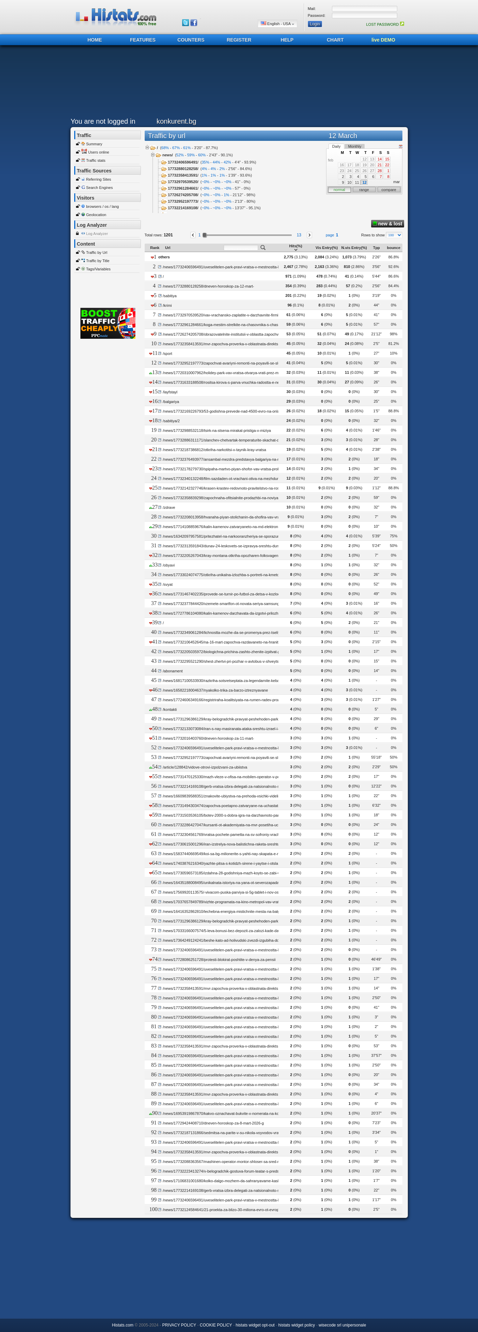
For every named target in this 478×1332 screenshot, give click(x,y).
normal (339, 190)
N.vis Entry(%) (354, 248)
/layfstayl (170, 392)
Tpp (376, 248)
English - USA (277, 23)
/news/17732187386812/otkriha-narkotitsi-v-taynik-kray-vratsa (214, 450)
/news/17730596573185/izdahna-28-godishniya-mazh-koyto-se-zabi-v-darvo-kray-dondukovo (240, 873)
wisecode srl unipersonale (342, 1325)
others (164, 257)
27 (372, 171)
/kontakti (170, 709)
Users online (98, 152)
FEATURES (142, 40)
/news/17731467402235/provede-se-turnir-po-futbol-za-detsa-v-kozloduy (223, 594)
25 (357, 171)
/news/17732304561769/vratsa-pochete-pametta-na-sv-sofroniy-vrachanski (225, 834)
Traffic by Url (97, 252)
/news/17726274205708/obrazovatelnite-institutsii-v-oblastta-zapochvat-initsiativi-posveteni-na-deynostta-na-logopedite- (263, 334)
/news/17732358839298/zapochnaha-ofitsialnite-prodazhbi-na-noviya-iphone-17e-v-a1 (235, 498)
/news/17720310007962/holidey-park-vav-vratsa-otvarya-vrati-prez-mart (223, 373)
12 (365, 159)
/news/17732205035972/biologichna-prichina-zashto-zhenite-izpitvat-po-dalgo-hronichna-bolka (242, 652)
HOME (95, 40)
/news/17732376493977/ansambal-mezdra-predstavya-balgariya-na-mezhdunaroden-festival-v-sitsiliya (248, 459)
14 (380, 159)
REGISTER (239, 40)
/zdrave (169, 507)
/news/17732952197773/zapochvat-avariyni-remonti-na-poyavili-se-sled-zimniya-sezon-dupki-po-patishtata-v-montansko (263, 363)
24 (349, 171)
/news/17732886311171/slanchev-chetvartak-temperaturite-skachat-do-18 (224, 440)
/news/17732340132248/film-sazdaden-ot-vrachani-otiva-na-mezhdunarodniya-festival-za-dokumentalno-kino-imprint (260, 479)
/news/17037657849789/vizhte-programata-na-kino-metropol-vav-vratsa (223, 902)
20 (372, 165)
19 (365, 165)
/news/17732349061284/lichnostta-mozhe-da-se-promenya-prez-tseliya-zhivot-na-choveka (238, 632)
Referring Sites (98, 179)
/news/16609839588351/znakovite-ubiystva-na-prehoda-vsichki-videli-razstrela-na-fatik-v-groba (242, 796)
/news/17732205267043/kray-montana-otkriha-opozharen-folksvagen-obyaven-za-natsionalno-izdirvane (249, 555)
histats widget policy (296, 1325)
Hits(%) (295, 247)
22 (387, 165)
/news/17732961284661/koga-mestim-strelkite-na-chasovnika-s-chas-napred (227, 325)
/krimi (167, 305)
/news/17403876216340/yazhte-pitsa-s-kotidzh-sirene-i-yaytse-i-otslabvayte (226, 863)
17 (349, 165)
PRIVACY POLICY (179, 1325)
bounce (393, 248)
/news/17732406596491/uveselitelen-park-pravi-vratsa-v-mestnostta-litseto (225, 267)
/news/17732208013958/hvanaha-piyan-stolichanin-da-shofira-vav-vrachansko (228, 517)
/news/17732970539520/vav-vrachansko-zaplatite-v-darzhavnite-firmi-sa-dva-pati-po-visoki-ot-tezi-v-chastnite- (255, 315)
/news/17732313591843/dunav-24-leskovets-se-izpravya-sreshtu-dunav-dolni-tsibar (232, 546)
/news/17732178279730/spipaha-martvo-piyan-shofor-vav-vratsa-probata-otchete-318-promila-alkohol (248, 469)
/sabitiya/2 (171, 421)
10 (349, 182)
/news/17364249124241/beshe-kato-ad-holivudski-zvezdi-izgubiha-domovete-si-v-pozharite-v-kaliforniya (249, 940)
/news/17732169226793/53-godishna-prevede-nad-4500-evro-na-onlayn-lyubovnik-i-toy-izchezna (244, 411)
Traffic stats (95, 160)
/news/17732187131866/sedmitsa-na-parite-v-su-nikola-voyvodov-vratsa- (224, 1133)
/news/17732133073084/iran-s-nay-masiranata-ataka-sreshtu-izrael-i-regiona (227, 729)
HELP (287, 40)
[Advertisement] (237, 83)
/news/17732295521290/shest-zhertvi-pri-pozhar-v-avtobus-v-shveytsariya (225, 661)
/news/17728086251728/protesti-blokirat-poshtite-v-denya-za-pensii (219, 960)
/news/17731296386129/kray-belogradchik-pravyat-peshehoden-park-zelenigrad (230, 719)
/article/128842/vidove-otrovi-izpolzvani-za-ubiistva (205, 767)
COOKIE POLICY (216, 1325)
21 (380, 165)
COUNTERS (190, 40)
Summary (94, 144)
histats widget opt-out (255, 1325)
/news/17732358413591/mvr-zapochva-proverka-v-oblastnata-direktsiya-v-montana (232, 344)
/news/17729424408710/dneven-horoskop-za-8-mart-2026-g (213, 1123)
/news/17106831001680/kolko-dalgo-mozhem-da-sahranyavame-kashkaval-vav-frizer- (235, 1181)
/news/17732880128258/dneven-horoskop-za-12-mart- (208, 286)
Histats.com (123, 1325)
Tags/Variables (98, 269)
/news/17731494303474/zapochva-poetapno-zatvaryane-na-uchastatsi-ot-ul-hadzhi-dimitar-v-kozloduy (248, 806)
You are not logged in (103, 121)
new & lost (387, 223)
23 (342, 171)
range (364, 190)
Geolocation (96, 215)
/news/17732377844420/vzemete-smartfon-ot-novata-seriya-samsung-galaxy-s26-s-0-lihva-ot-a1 (243, 604)
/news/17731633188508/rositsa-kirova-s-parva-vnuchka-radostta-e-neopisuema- (230, 382)
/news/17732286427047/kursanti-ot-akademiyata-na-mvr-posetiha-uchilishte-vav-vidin (234, 825)
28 (380, 171)
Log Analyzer (97, 234)
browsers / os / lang (102, 206)
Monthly (355, 146)
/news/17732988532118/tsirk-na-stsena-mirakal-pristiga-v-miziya (217, 430)
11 (357, 182)
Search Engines (99, 188)
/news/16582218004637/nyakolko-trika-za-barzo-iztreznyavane (215, 690)
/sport (167, 353)
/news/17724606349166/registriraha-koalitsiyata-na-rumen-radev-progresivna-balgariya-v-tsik (241, 700)
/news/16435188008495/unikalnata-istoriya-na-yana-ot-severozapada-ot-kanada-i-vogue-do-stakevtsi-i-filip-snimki (258, 883)
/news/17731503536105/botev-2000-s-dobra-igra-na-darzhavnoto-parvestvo (226, 815)
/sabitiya (170, 296)
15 (387, 159)
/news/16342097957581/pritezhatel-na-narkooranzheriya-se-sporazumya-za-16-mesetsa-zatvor (242, 536)
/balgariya (171, 402)
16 (342, 165)
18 (357, 165)
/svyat (168, 584)
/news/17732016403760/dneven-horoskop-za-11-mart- (208, 738)
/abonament (172, 671)
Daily (336, 146)
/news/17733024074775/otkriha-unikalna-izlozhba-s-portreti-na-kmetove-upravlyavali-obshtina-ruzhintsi (249, 575)
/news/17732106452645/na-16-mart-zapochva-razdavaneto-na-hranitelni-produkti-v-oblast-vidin (242, 642)
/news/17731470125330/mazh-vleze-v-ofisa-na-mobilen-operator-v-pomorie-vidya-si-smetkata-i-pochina (249, 777)
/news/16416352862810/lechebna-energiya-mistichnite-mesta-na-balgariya (225, 911)
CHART (335, 40)
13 (372, 159)
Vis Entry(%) (326, 248)
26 (365, 171)
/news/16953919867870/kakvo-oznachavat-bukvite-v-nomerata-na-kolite (223, 1113)
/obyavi (169, 565)
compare (388, 190)
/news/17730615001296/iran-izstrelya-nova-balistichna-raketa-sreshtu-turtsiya (228, 844)
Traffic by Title (98, 261)
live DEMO (383, 40)
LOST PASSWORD (385, 24)
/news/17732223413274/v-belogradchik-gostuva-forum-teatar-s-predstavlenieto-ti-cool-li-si (238, 1171)
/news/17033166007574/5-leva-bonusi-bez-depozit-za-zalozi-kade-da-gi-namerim (231, 931)
